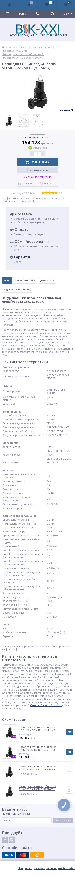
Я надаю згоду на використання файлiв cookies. (46, 868)
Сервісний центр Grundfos (46, 705)
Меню (22, 13)
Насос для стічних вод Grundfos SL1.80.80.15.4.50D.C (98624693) (37, 748)
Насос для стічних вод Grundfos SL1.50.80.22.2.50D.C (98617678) (37, 729)
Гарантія (22, 257)
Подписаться (63, 820)
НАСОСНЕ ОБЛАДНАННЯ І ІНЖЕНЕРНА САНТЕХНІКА (37, 30)
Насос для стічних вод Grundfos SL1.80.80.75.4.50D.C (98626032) (37, 788)
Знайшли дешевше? (37, 177)
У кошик (38, 162)
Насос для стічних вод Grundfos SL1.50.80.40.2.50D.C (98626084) (37, 768)
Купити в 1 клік (37, 170)
